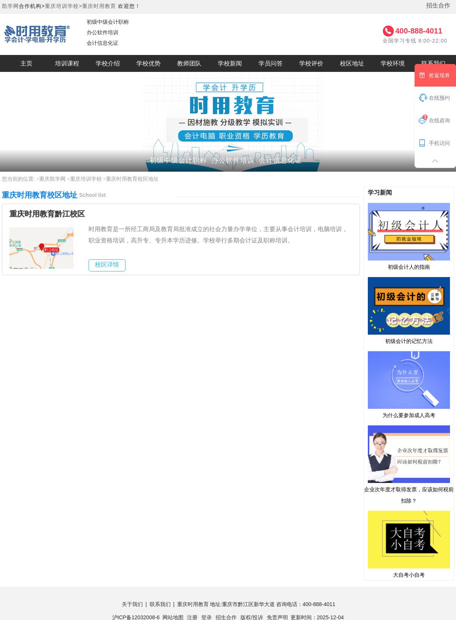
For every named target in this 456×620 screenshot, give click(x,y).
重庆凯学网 (52, 179)
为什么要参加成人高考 (409, 384)
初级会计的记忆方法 (409, 310)
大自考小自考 (409, 544)
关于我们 (132, 604)
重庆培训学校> (63, 6)
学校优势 (148, 63)
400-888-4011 (418, 31)
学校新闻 (230, 63)
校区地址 (352, 63)
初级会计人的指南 (409, 236)
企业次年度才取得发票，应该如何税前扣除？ (409, 464)
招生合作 (438, 5)
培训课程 (67, 63)
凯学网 (10, 6)
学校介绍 (108, 63)
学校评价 (311, 63)
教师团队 (189, 63)
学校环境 (393, 63)
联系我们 (160, 604)
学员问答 (271, 63)
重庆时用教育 (99, 6)
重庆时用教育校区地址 (132, 179)
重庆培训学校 (86, 179)
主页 (26, 63)
